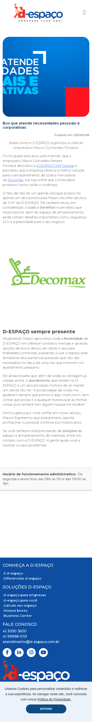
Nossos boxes (15, 610)
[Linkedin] (19, 652)
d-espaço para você (20, 600)
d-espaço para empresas (24, 595)
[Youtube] (43, 652)
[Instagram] (31, 652)
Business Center (17, 616)
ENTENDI (46, 708)
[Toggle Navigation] (84, 12)
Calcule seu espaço (20, 605)
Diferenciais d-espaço (22, 578)
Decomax (15, 180)
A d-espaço (13, 573)
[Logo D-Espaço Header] (38, 13)
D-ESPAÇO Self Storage (55, 166)
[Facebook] (7, 652)
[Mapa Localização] (46, 524)
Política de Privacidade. (54, 699)
